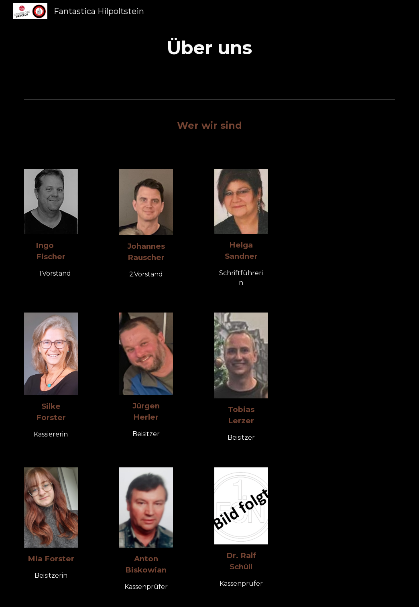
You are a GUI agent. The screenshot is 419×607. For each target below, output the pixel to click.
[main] (209, 48)
